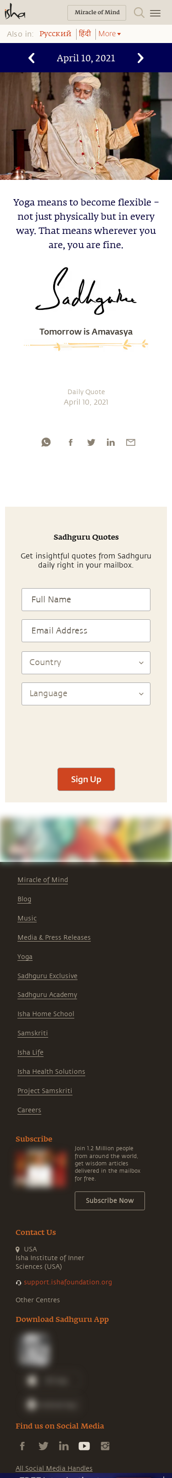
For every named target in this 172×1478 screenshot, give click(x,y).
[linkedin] (110, 442)
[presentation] (86, 732)
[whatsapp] (46, 442)
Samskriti (32, 1033)
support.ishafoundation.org (68, 1282)
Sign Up (86, 779)
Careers (29, 1110)
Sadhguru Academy (47, 994)
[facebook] (71, 442)
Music (27, 918)
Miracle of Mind (42, 880)
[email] (130, 442)
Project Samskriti (44, 1091)
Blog (24, 899)
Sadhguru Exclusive (47, 976)
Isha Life (30, 1052)
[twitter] (90, 442)
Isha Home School (45, 1014)
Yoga (25, 956)
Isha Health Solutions (51, 1071)
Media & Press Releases (54, 937)
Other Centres (38, 1300)
